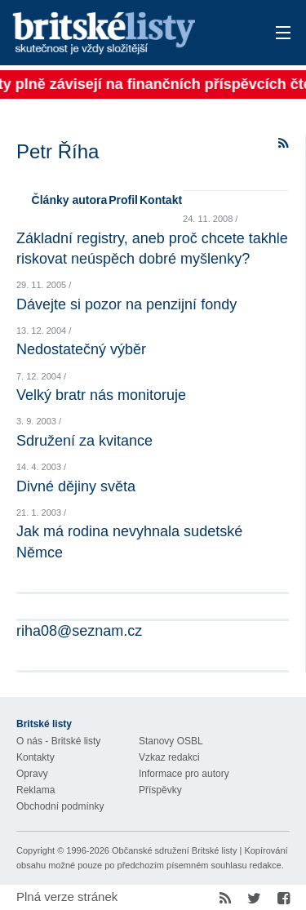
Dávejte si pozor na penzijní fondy (126, 304)
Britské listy (126, 33)
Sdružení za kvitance (84, 441)
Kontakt (161, 199)
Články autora (70, 199)
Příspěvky (160, 790)
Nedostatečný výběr (81, 349)
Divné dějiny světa (75, 486)
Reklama (35, 790)
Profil (123, 199)
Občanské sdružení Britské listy (174, 850)
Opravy (32, 773)
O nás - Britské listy (58, 741)
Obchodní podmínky (60, 806)
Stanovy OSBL (171, 741)
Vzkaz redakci (169, 757)
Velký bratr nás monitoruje (101, 395)
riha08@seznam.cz (79, 631)
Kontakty (35, 757)
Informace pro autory (184, 773)
